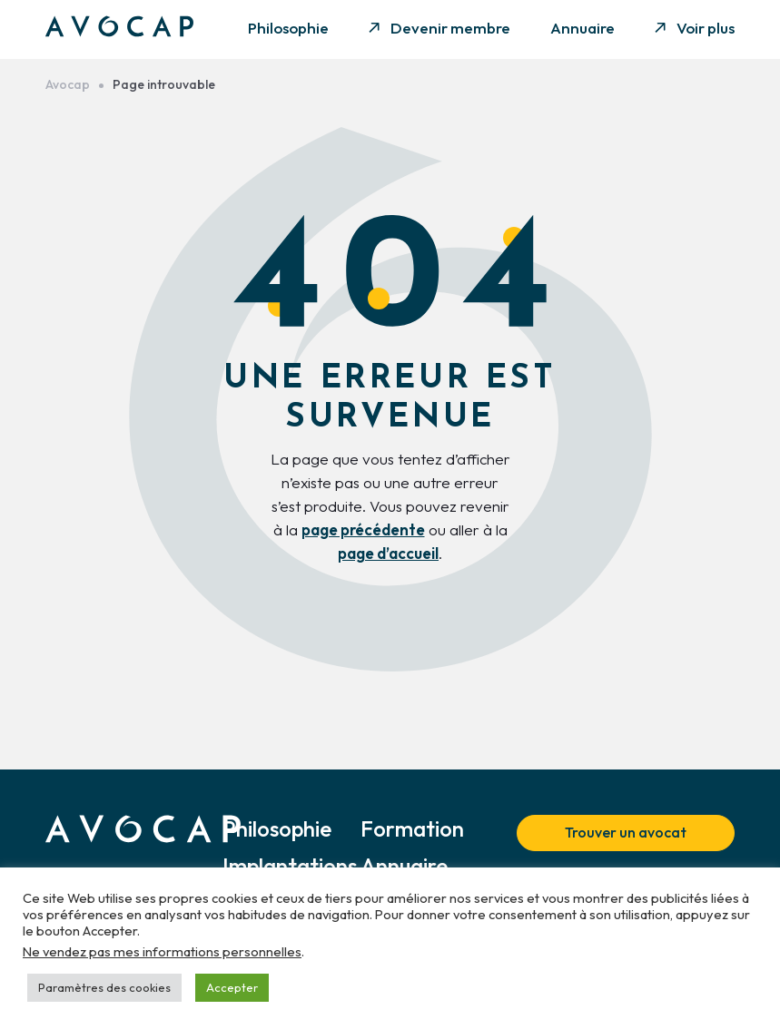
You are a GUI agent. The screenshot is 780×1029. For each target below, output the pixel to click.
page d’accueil (388, 553)
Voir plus (705, 27)
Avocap (67, 85)
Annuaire (582, 27)
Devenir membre (450, 27)
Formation (412, 828)
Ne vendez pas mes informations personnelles (162, 951)
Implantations (289, 865)
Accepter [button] (232, 987)
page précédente (363, 529)
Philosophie (288, 27)
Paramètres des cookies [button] (104, 987)
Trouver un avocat (625, 832)
